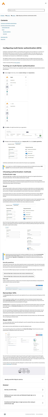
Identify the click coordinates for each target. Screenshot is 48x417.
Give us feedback (39, 414)
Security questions (7, 31)
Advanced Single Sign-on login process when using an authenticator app (18, 273)
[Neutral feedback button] (24, 371)
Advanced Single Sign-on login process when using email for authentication (19, 276)
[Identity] (8, 15)
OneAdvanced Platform (30, 414)
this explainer (17, 62)
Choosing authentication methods (8, 25)
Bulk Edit (5, 34)
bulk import (9, 364)
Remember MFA (4, 37)
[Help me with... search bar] (26, 10)
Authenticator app (5, 27)
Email (3, 29)
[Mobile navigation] (45, 3)
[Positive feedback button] (20, 371)
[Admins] (13, 15)
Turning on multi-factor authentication (8, 23)
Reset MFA (3, 39)
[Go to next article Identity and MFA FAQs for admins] (24, 379)
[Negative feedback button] (28, 371)
